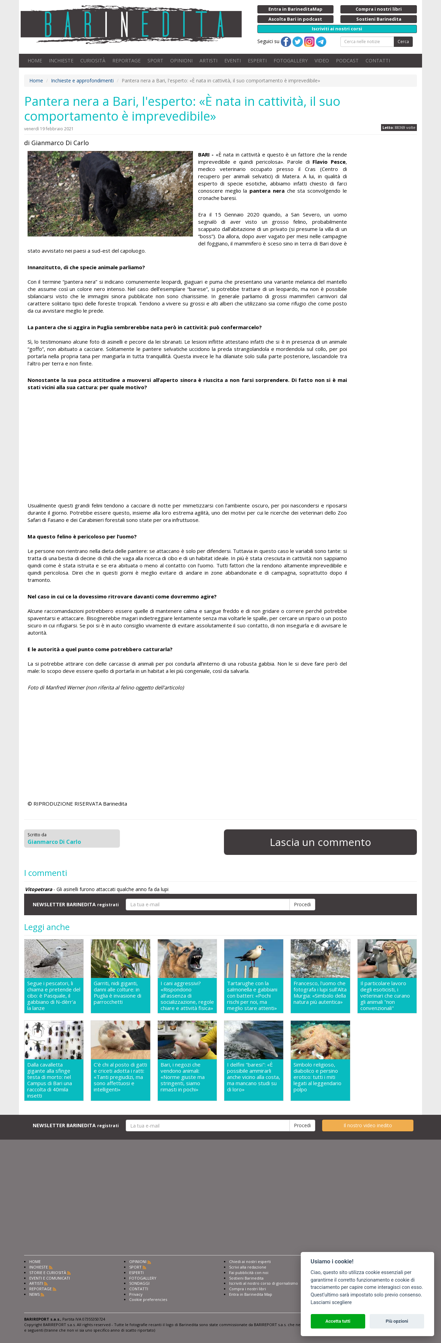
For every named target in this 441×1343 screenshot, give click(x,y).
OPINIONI (181, 60)
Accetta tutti (337, 1321)
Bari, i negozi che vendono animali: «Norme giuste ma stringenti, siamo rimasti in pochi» (183, 1077)
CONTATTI (378, 60)
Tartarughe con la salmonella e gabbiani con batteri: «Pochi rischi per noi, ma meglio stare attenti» (252, 995)
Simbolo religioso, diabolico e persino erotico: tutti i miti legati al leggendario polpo (317, 1077)
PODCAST (347, 60)
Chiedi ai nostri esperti (250, 1261)
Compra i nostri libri (247, 1288)
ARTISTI (208, 60)
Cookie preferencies (148, 1299)
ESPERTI (257, 60)
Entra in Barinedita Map (250, 1294)
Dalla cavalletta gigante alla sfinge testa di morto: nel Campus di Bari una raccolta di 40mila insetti (49, 1080)
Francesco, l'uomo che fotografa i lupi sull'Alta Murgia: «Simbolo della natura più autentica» (320, 992)
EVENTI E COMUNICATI (49, 1278)
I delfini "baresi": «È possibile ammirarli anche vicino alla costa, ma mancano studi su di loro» (253, 1077)
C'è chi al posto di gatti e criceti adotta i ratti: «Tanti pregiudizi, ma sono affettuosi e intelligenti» (120, 1077)
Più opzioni (397, 1321)
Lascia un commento (320, 842)
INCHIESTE (61, 60)
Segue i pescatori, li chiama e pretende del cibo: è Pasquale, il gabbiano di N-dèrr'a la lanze (53, 995)
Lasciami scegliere (331, 1302)
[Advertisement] (187, 446)
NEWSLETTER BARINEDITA (76, 904)
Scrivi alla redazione (247, 1267)
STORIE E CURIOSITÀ (47, 1272)
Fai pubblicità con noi (248, 1272)
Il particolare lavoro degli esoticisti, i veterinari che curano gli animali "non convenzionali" (385, 995)
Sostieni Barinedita (246, 1278)
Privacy (136, 1294)
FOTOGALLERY (291, 60)
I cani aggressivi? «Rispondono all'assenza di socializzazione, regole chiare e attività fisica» (187, 995)
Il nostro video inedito (367, 1125)
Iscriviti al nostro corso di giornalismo (263, 1283)
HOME (35, 60)
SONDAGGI (139, 1283)
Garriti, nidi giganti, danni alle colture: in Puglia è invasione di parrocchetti (117, 992)
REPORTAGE (126, 60)
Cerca (403, 41)
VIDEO (322, 60)
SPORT (155, 60)
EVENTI (232, 60)
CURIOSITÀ (92, 60)
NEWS (34, 1294)
